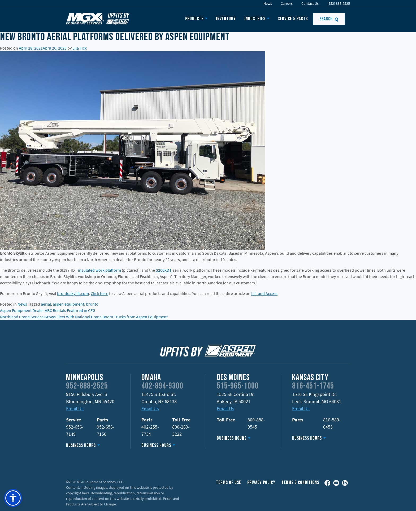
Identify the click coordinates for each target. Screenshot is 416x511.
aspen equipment (68, 304)
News (267, 3)
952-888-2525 (87, 386)
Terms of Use (228, 482)
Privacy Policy (261, 482)
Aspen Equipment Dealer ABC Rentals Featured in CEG (47, 310)
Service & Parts (293, 18)
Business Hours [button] (81, 445)
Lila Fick (79, 48)
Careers (287, 3)
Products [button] (194, 18)
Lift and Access (264, 293)
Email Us (75, 409)
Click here (99, 293)
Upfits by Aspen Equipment (98, 18)
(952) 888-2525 (338, 3)
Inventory (226, 18)
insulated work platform (99, 270)
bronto (92, 304)
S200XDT (164, 270)
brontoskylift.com (73, 293)
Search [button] (329, 19)
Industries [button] (254, 18)
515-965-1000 (238, 386)
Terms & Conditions (300, 482)
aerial (46, 304)
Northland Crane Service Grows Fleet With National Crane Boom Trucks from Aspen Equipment (84, 316)
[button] (13, 498)
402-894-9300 (162, 386)
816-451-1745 (313, 386)
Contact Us (310, 3)
